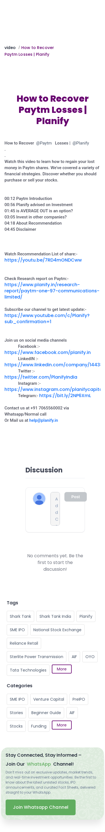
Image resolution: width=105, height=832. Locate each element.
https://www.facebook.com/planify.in (47, 352)
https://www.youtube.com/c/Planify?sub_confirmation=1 (47, 318)
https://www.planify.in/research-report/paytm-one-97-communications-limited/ (51, 290)
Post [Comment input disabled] (75, 497)
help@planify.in (43, 420)
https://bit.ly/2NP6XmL (65, 395)
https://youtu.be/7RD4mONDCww (43, 260)
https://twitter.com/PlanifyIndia (40, 377)
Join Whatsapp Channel (40, 807)
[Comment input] (55, 509)
